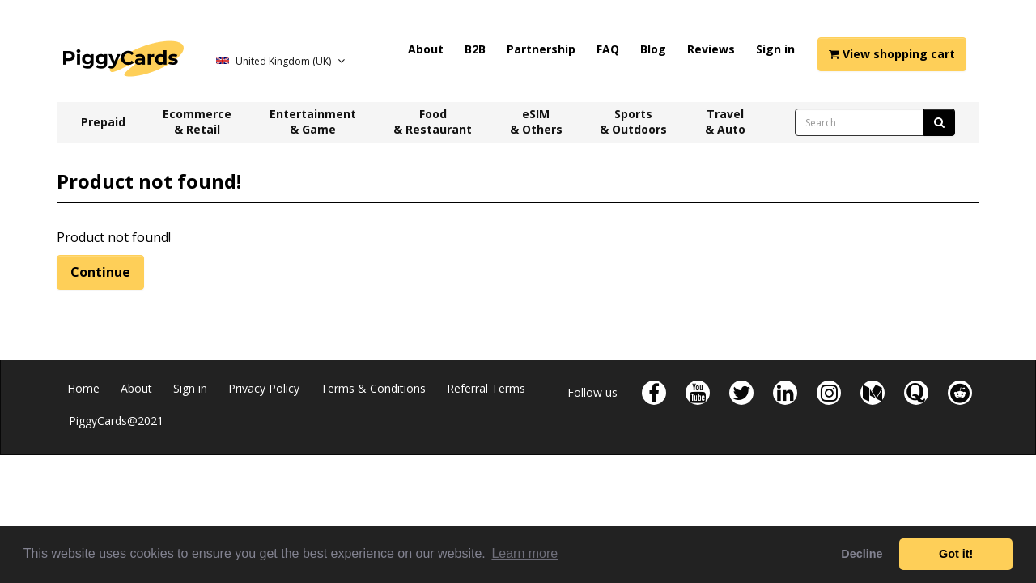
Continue (100, 272)
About (426, 49)
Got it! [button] (956, 553)
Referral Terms (486, 388)
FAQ (608, 49)
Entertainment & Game (313, 121)
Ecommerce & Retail (197, 121)
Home (83, 388)
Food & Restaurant (432, 121)
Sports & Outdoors (633, 121)
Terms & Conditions (373, 388)
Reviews (711, 49)
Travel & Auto (725, 121)
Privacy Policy (263, 388)
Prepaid (103, 122)
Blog (653, 49)
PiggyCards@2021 (116, 420)
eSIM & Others (536, 121)
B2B (475, 49)
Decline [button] (861, 553)
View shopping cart (892, 54)
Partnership (541, 49)
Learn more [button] (524, 553)
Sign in (775, 49)
